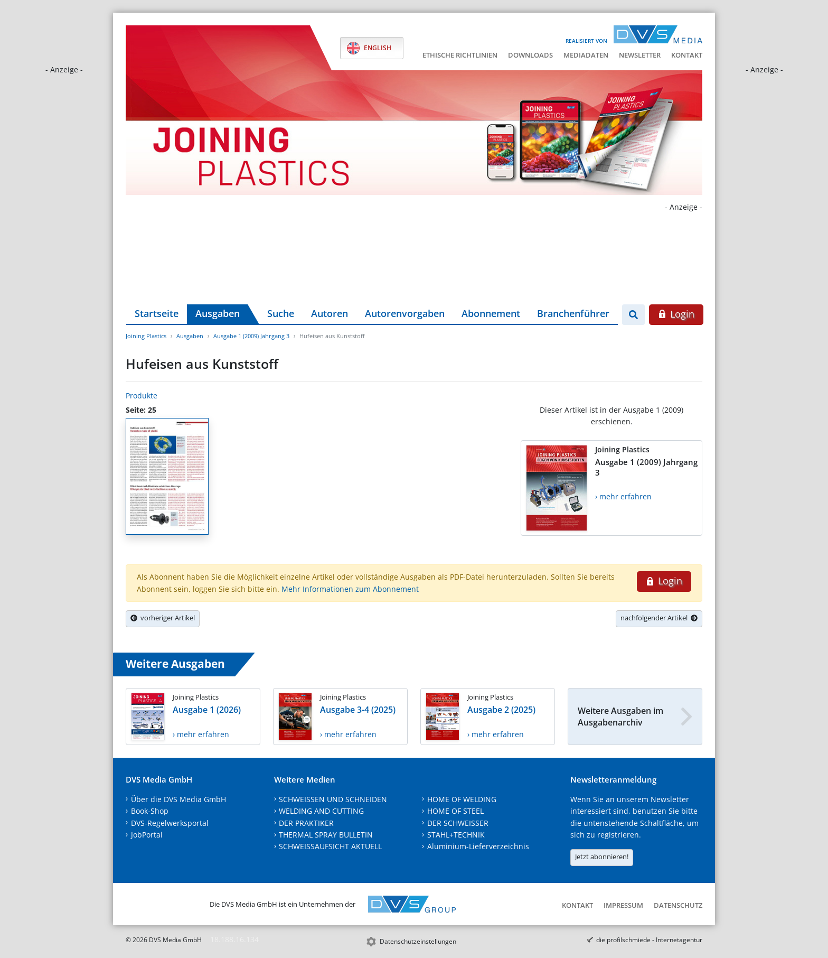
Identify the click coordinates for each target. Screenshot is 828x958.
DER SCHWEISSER (457, 823)
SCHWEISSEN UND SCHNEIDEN (333, 799)
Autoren (329, 313)
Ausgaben (217, 313)
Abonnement (491, 313)
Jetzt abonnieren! (601, 856)
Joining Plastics (146, 336)
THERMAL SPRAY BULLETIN (326, 835)
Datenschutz (678, 905)
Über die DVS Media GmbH (178, 799)
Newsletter (640, 55)
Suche (280, 313)
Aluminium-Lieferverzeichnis (478, 846)
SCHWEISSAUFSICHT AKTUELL (330, 846)
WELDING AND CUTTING (321, 811)
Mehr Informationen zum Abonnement (350, 589)
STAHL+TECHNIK (456, 835)
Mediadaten (585, 55)
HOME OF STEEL (455, 811)
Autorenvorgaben (405, 313)
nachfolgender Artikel (659, 617)
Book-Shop (149, 811)
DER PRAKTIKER (306, 823)
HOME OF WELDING (461, 799)
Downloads (530, 55)
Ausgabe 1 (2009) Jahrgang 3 (251, 336)
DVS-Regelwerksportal (170, 823)
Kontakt (686, 55)
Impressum (623, 905)
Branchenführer (573, 313)
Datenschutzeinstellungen (418, 941)
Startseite (156, 313)
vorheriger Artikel (162, 617)
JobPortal (147, 835)
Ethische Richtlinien (459, 55)
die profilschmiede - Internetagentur (649, 939)
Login (676, 314)
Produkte (141, 395)
